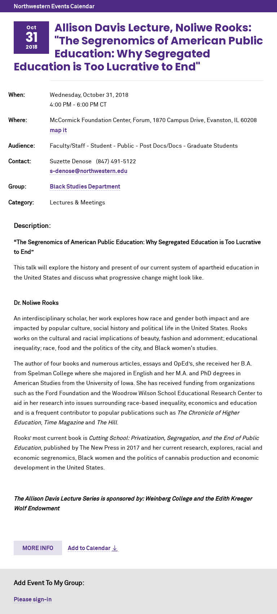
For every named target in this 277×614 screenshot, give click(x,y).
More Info (37, 548)
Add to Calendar (89, 548)
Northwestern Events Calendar (54, 6)
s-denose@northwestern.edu (88, 171)
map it (58, 130)
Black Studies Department (85, 187)
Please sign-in (33, 599)
